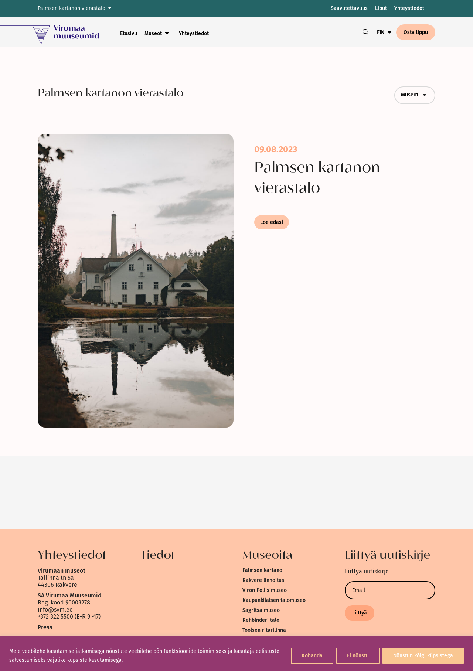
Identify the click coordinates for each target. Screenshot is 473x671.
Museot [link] (153, 33)
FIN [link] (380, 32)
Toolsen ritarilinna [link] (264, 630)
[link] (60, 32)
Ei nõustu (358, 656)
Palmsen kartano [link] (262, 570)
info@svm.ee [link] (55, 609)
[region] (236, 653)
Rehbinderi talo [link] (260, 620)
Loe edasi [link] (271, 222)
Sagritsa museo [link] (261, 610)
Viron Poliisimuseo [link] (264, 590)
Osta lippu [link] (416, 32)
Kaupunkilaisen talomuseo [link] (274, 600)
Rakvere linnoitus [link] (263, 580)
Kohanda (312, 656)
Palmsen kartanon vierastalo (71, 8)
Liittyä (359, 613)
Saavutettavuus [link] (349, 8)
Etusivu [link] (128, 33)
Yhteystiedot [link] (409, 8)
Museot (415, 95)
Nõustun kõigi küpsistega (423, 656)
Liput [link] (381, 8)
